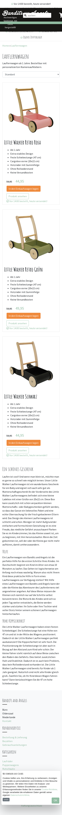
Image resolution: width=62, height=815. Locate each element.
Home (5, 45)
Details (6, 799)
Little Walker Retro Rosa (22, 142)
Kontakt (6, 721)
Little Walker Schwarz (20, 396)
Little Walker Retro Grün (23, 269)
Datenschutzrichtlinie (19, 795)
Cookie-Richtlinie (49, 789)
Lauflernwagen (19, 45)
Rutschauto (8, 768)
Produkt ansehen (17, 196)
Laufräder (7, 761)
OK (55, 800)
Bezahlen (7, 741)
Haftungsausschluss (31, 805)
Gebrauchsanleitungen (14, 744)
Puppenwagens (10, 765)
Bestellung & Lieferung (14, 737)
